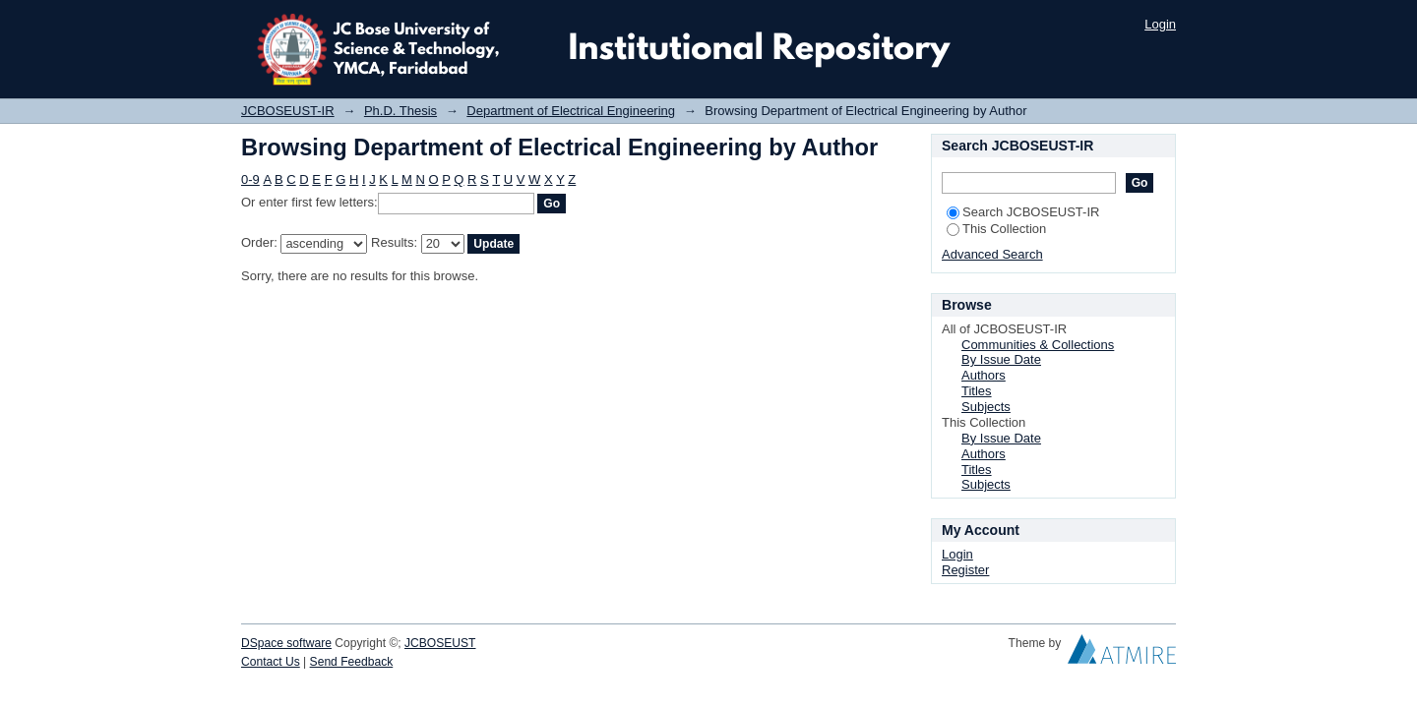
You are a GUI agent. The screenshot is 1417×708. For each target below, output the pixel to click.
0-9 (250, 179)
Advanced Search (992, 254)
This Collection (996, 228)
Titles (976, 391)
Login (1160, 24)
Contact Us (270, 662)
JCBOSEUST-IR (288, 110)
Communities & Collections (1037, 344)
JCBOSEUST (439, 643)
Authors (983, 375)
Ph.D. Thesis (400, 110)
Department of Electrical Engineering (570, 110)
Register (965, 569)
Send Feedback (352, 662)
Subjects (986, 406)
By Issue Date (1001, 359)
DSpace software (286, 643)
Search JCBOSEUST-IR (1023, 212)
